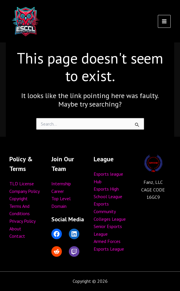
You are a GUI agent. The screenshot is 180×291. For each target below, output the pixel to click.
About (15, 229)
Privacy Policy (22, 221)
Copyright (18, 198)
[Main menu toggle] (164, 21)
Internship (61, 183)
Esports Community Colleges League (110, 211)
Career (57, 191)
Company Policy (24, 191)
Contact (17, 236)
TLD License (21, 183)
